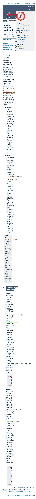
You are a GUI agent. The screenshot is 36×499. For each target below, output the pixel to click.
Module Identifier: (8, 45)
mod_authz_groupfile (14, 176)
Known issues (21, 39)
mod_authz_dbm (12, 179)
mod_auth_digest (9, 92)
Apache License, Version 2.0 (22, 491)
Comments (21, 48)
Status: (5, 43)
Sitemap (32, 3)
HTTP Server (12, 20)
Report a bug (21, 41)
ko (13, 36)
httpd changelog (22, 37)
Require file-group (9, 390)
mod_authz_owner (9, 94)
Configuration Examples (24, 25)
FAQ (22, 3)
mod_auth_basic (8, 88)
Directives (17, 3)
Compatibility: (7, 49)
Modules (10, 3)
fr (7, 36)
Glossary (26, 3)
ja (10, 36)
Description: (7, 39)
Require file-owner (9, 294)
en (12, 34)
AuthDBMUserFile (12, 322)
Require (6, 99)
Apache (5, 20)
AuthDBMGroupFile (12, 422)
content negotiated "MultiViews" (8, 278)
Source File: (7, 47)
